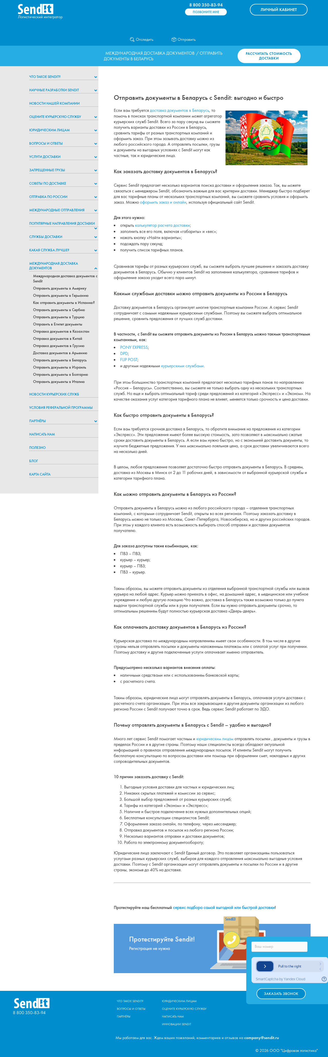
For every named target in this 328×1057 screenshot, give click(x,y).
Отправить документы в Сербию (59, 309)
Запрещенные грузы (47, 170)
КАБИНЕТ (279, 9)
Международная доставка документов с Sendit (65, 278)
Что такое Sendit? (44, 76)
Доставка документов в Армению (60, 352)
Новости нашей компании (54, 103)
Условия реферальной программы (61, 407)
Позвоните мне (206, 12)
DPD (124, 353)
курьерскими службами (182, 366)
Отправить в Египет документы (57, 324)
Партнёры (37, 421)
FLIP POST (128, 359)
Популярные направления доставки (62, 223)
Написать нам (42, 434)
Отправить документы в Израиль (59, 367)
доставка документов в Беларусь (179, 110)
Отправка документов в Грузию (59, 345)
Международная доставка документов (149, 53)
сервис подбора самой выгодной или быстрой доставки (224, 907)
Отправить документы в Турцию (59, 317)
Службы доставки (45, 236)
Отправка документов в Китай (57, 338)
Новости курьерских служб (54, 394)
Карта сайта (39, 474)
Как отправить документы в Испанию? (64, 302)
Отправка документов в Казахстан (61, 331)
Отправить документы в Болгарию (60, 374)
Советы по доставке (47, 183)
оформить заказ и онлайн (163, 202)
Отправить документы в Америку (59, 288)
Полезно (37, 447)
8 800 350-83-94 (206, 5)
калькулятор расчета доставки (162, 225)
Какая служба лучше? (49, 250)
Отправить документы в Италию (59, 381)
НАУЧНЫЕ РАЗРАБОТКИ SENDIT (54, 90)
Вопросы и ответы (46, 143)
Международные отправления (57, 210)
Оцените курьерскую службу (55, 116)
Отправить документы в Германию (61, 295)
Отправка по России (48, 196)
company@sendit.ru (261, 1037)
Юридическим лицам (49, 130)
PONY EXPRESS (134, 347)
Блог (33, 461)
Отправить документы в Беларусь (60, 360)
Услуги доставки (44, 156)
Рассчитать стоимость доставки (269, 56)
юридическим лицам (214, 739)
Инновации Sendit (176, 1024)
